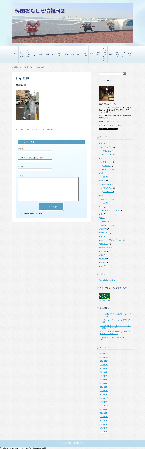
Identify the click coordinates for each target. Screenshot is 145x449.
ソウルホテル (108, 154)
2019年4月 (104, 383)
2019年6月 (104, 376)
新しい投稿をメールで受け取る (31, 213)
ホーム (15, 54)
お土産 (91, 54)
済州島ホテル (108, 192)
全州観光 (106, 203)
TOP (24, 67)
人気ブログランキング (105, 300)
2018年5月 (104, 424)
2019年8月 (104, 368)
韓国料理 (85, 54)
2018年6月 (104, 420)
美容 (110, 54)
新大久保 (103, 251)
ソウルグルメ (108, 147)
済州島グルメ (108, 188)
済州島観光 (107, 184)
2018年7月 (104, 417)
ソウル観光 (107, 151)
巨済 (79, 54)
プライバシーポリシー (28, 54)
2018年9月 (104, 409)
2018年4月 (104, 428)
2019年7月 (104, 372)
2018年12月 (104, 398)
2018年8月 (104, 413)
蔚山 (66, 54)
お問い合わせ (21, 54)
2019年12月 (104, 353)
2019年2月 (104, 391)
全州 (47, 54)
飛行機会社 (117, 54)
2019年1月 (104, 394)
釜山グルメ (107, 162)
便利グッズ (98, 54)
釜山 (40, 54)
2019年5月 (104, 379)
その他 (129, 54)
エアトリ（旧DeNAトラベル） (104, 54)
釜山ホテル (107, 169)
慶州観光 (106, 177)
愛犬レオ (103, 259)
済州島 (59, 54)
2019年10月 (104, 361)
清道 (72, 54)
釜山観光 (106, 166)
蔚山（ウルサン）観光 (111, 210)
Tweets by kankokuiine (107, 280)
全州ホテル (107, 199)
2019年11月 (104, 357)
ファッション (123, 54)
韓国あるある (105, 247)
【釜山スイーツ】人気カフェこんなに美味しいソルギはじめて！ (42, 129)
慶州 (53, 54)
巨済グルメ (107, 225)
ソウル (34, 54)
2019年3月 (104, 387)
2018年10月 (104, 405)
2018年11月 (104, 402)
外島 (104, 221)
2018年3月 (104, 432)
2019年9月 (104, 365)
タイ (102, 266)
